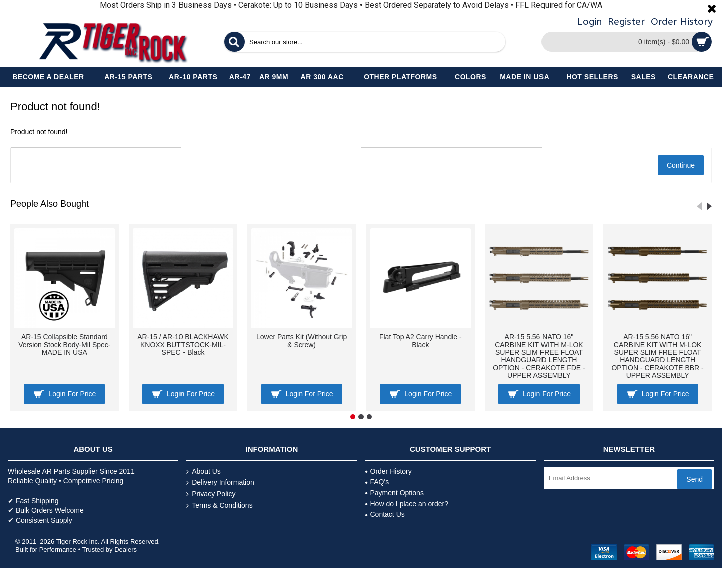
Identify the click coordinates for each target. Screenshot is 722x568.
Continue (681, 165)
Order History (388, 471)
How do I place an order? (406, 504)
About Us (203, 471)
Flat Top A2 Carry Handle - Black (420, 340)
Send (694, 479)
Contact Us (385, 514)
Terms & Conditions (219, 505)
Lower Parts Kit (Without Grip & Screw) (301, 340)
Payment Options (394, 493)
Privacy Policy (210, 494)
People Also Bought (49, 204)
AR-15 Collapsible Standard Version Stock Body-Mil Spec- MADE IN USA (64, 344)
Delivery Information (220, 482)
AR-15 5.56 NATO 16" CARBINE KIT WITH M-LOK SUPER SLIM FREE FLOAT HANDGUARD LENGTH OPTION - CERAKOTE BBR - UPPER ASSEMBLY (657, 356)
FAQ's (377, 482)
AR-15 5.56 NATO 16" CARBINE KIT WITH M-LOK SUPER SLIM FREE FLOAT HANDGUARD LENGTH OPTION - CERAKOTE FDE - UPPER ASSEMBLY (539, 356)
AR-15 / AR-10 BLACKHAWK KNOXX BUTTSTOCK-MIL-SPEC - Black (183, 344)
